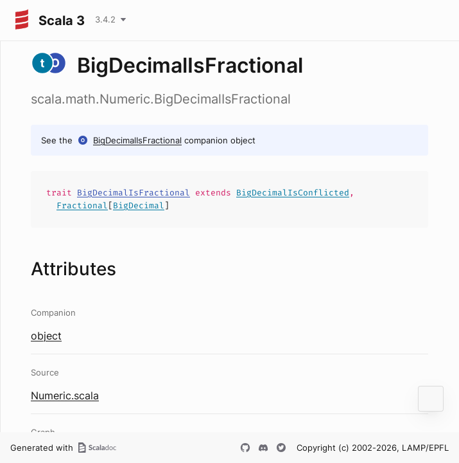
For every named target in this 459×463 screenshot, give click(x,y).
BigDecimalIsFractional (137, 140)
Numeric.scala (65, 395)
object (46, 335)
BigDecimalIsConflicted (292, 192)
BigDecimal (138, 205)
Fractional (82, 205)
